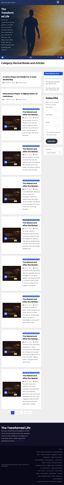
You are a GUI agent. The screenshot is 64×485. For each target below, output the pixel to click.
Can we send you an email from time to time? (53, 133)
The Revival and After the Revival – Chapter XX (31, 265)
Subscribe (51, 141)
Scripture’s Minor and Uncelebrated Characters (49, 481)
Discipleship (46, 457)
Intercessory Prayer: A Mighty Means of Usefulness (49, 465)
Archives (48, 149)
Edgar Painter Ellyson (56, 457)
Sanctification (52, 473)
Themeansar (4, 466)
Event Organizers (49, 460)
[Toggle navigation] (31, 57)
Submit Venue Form (57, 476)
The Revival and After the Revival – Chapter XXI (31, 225)
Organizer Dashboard (56, 468)
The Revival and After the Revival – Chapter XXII (31, 186)
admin (35, 117)
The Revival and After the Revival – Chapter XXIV (31, 114)
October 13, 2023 (9, 82)
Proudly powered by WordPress (9, 464)
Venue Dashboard (57, 479)
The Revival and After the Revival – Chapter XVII (31, 378)
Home (60, 449)
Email (47, 122)
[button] (58, 57)
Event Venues (58, 460)
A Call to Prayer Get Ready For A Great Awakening (49, 452)
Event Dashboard (39, 460)
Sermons (60, 473)
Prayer (38, 473)
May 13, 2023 (28, 117)
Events (44, 462)
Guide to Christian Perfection (54, 462)
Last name (49, 114)
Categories (54, 454)
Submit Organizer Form (44, 476)
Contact (60, 454)
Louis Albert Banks (45, 468)
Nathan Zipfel (21, 82)
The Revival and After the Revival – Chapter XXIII (31, 151)
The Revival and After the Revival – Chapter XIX (31, 302)
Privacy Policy (44, 473)
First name (49, 107)
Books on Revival (45, 454)
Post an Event (41, 470)
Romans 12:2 (21, 441)
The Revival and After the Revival (31, 109)
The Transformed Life (7, 13)
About (38, 454)
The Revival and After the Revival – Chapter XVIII (31, 339)
